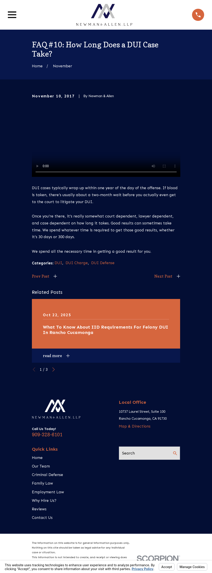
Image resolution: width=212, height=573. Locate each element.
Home (37, 457)
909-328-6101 (47, 434)
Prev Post (40, 276)
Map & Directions (134, 426)
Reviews (39, 509)
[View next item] (53, 369)
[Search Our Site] (175, 453)
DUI (58, 263)
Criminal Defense (47, 474)
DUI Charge (77, 263)
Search (128, 453)
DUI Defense (103, 263)
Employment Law (48, 492)
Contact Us (42, 517)
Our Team (41, 466)
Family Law (42, 483)
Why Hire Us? (44, 500)
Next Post (163, 276)
